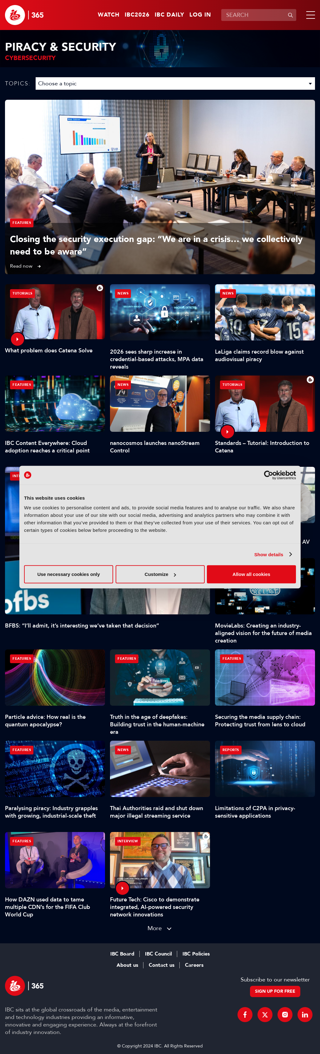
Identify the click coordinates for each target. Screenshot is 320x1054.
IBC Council (158, 954)
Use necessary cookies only (68, 574)
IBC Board (122, 954)
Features (21, 222)
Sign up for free (275, 991)
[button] (309, 15)
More (155, 928)
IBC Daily (169, 15)
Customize (160, 574)
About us (127, 965)
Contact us (161, 965)
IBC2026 (137, 15)
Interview (128, 841)
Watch (109, 15)
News (123, 293)
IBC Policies (196, 954)
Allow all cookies (251, 574)
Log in (200, 15)
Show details (268, 554)
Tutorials (22, 293)
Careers (194, 965)
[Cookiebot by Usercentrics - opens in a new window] (268, 475)
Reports (230, 750)
